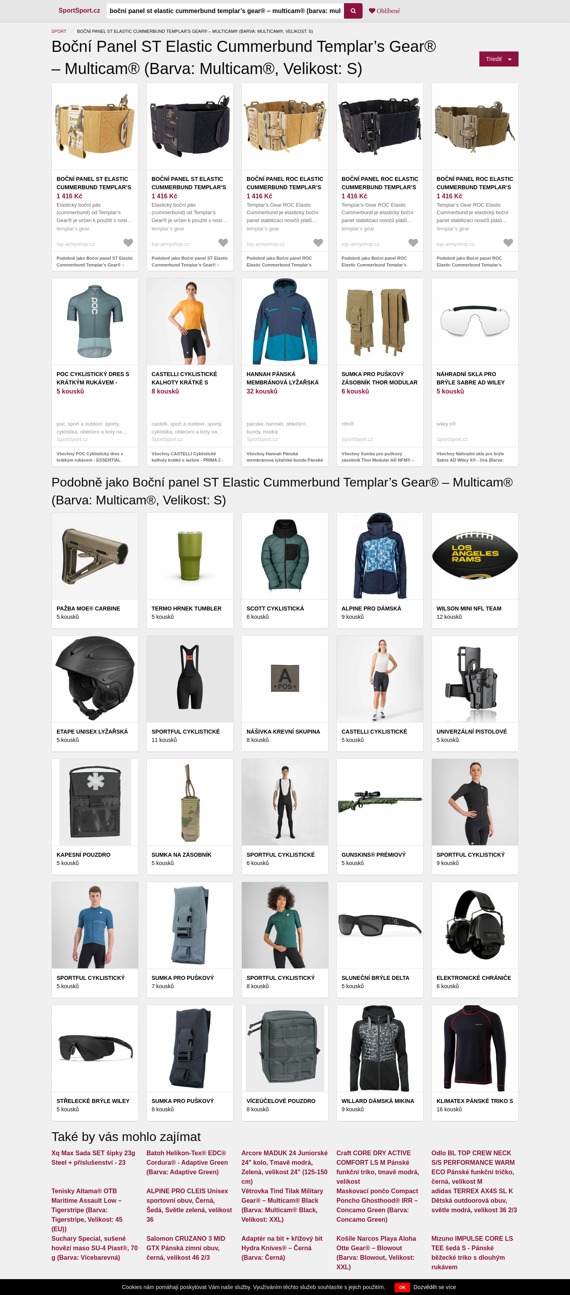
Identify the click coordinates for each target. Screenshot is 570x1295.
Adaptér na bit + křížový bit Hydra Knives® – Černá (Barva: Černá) (282, 1248)
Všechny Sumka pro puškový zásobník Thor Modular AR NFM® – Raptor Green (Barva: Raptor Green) (379, 460)
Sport (58, 31)
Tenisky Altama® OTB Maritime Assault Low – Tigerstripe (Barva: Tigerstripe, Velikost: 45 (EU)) (86, 1210)
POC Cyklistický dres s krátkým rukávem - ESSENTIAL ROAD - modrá (94, 382)
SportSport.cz (79, 10)
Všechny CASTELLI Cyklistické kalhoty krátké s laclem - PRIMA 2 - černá (187, 460)
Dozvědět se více (435, 1287)
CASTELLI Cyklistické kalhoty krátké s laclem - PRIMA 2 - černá (189, 382)
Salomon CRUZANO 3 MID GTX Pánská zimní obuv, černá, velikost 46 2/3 (185, 1248)
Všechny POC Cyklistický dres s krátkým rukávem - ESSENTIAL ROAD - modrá (90, 460)
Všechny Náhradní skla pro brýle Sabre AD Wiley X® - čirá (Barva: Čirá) (470, 460)
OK (402, 1287)
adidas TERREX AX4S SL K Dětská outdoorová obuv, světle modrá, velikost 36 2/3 (474, 1200)
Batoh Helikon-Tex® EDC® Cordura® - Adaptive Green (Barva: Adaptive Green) (187, 1162)
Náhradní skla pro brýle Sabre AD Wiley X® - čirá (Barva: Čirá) (471, 382)
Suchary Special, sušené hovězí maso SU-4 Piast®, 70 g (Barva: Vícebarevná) (94, 1248)
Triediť (494, 59)
